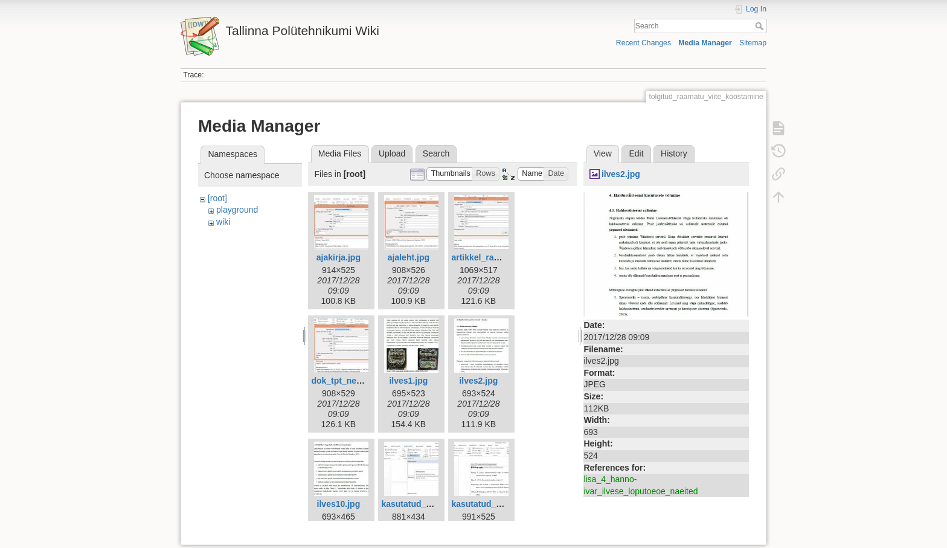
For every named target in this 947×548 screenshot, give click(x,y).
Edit (636, 153)
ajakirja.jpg (338, 257)
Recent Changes (643, 43)
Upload (392, 153)
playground (237, 209)
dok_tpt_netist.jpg (347, 380)
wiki (223, 222)
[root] (217, 198)
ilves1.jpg (408, 380)
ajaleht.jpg (408, 257)
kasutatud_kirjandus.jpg (429, 504)
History (674, 153)
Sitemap (752, 43)
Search (760, 26)
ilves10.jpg (339, 504)
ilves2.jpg (478, 380)
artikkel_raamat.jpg (489, 257)
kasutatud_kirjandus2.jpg (502, 504)
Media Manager (705, 43)
